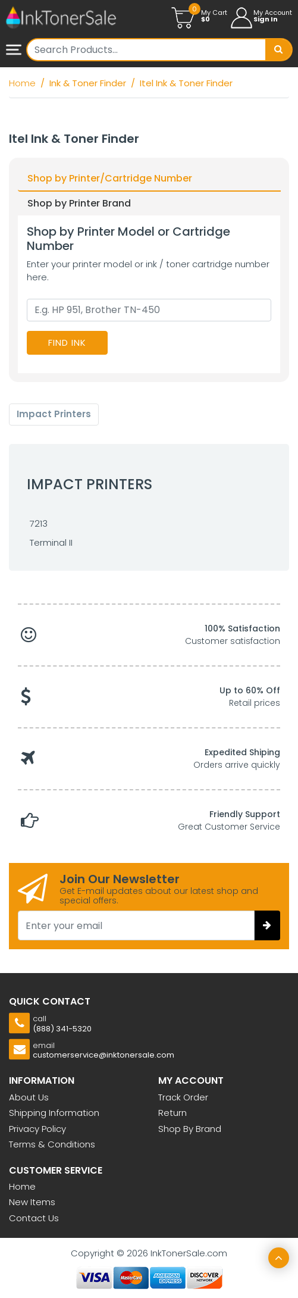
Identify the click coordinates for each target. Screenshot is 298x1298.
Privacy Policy (37, 1128)
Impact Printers (54, 414)
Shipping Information (54, 1112)
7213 (39, 523)
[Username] (146, 49)
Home (22, 1186)
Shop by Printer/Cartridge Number (109, 178)
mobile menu (13, 51)
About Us (29, 1097)
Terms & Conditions (52, 1144)
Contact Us (34, 1218)
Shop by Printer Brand (79, 203)
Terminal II (51, 542)
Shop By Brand (189, 1128)
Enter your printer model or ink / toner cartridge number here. (148, 271)
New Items (32, 1202)
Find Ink (67, 342)
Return (172, 1112)
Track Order (183, 1097)
